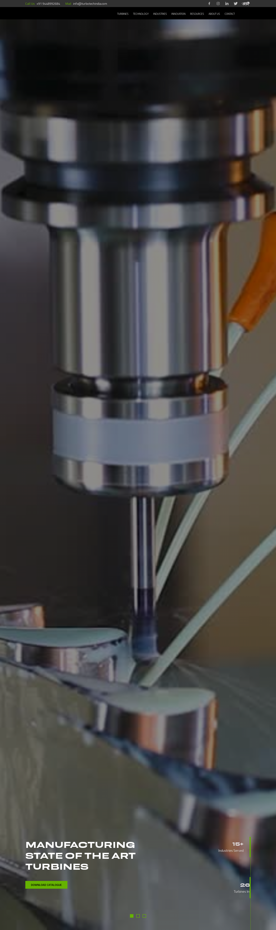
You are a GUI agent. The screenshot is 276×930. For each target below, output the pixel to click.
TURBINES (122, 14)
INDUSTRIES (160, 14)
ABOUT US (214, 14)
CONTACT (230, 14)
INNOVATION (178, 14)
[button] (131, 916)
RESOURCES (197, 14)
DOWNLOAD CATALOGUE (46, 885)
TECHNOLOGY (141, 14)
